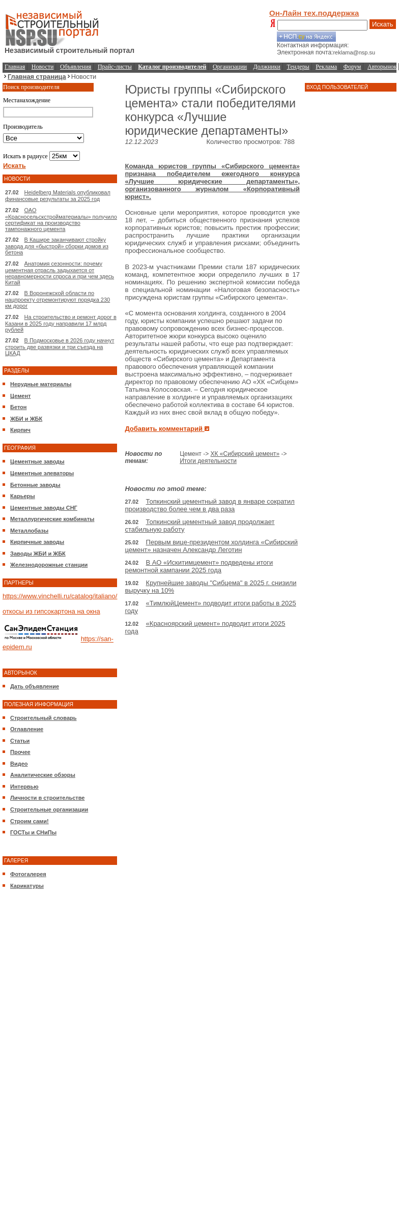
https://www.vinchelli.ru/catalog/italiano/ (60, 596)
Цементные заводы (37, 461)
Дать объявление (34, 686)
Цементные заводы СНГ (43, 508)
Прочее (20, 752)
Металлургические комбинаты (52, 519)
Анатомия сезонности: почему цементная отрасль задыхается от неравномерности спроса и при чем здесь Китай (59, 272)
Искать (382, 24)
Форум (352, 66)
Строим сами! (29, 821)
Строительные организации (49, 809)
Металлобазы (29, 531)
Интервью (24, 786)
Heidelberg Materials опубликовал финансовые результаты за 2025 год (57, 195)
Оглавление (26, 729)
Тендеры (298, 66)
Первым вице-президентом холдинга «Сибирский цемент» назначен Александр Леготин (211, 546)
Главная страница (37, 76)
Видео (19, 764)
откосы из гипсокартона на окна (51, 611)
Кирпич (20, 430)
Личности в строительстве (47, 798)
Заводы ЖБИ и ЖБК (38, 553)
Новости (43, 66)
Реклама (326, 66)
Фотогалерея (28, 874)
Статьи (20, 741)
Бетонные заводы (35, 485)
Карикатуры (27, 886)
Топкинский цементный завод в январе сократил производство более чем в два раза (209, 505)
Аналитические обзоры (42, 775)
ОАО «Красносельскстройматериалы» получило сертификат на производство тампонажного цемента (61, 219)
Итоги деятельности (208, 461)
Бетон (18, 407)
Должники (266, 66)
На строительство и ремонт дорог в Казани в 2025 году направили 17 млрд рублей (61, 323)
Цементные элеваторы (42, 473)
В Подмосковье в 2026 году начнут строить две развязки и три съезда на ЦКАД (59, 346)
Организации (230, 66)
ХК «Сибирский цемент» (245, 453)
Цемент (20, 396)
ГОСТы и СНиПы (33, 832)
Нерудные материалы (40, 384)
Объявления (75, 66)
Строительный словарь (43, 718)
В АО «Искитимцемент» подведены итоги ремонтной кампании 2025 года (199, 566)
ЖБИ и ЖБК (26, 419)
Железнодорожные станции (49, 565)
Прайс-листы (115, 66)
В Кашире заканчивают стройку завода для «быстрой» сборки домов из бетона (56, 246)
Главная (15, 66)
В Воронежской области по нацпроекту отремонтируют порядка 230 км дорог (57, 299)
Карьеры (22, 496)
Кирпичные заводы (37, 542)
